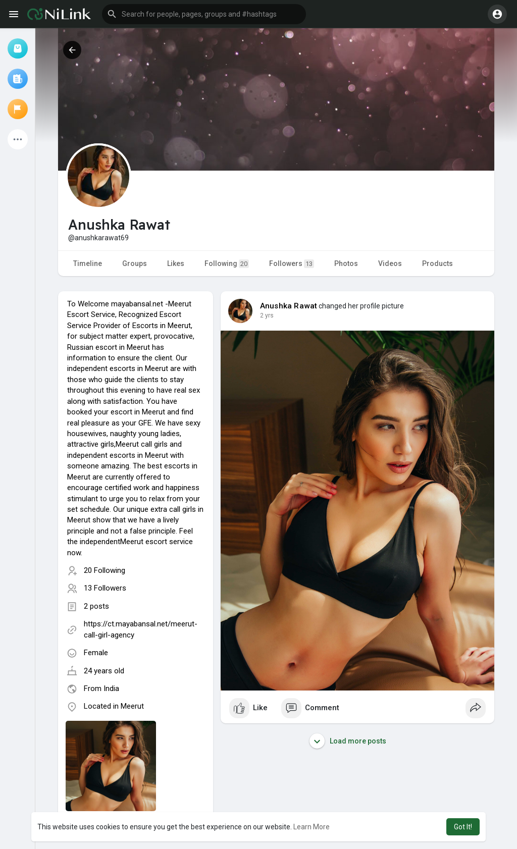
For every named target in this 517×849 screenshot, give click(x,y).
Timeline (87, 263)
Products (437, 263)
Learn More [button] (311, 827)
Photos (346, 263)
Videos (390, 263)
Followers (291, 263)
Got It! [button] (463, 827)
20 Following (104, 570)
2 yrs (267, 315)
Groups (134, 263)
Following (226, 263)
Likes (175, 263)
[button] (204, 14)
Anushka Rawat (289, 305)
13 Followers (105, 588)
